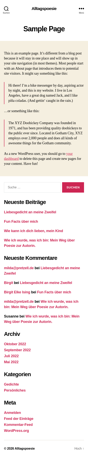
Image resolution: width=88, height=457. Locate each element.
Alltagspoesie (43, 8)
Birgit (8, 283)
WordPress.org (16, 431)
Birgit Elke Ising (17, 292)
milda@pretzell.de (19, 268)
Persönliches (15, 390)
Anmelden (12, 413)
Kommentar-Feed (18, 425)
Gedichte (11, 384)
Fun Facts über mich (21, 222)
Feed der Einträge (18, 419)
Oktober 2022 (15, 344)
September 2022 (17, 350)
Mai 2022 (11, 362)
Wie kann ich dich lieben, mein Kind (33, 231)
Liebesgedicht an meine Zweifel (30, 212)
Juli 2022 (11, 356)
